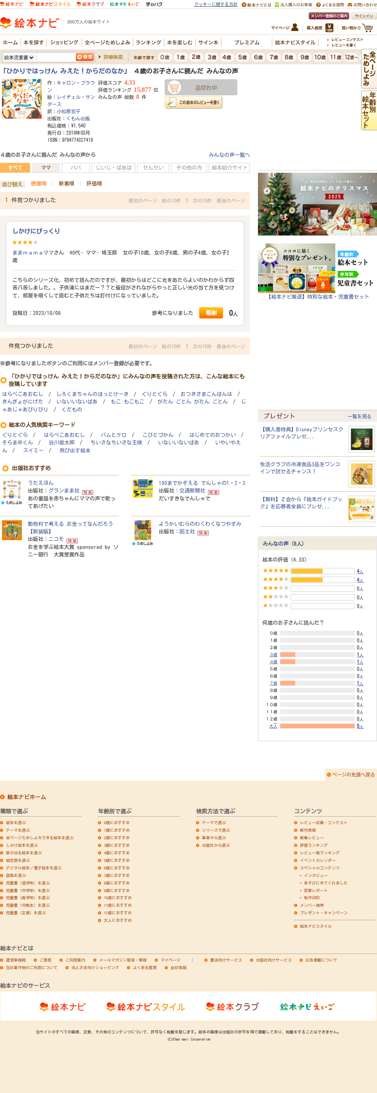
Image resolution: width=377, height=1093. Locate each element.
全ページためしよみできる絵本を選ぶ (39, 838)
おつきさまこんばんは (206, 394)
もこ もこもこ (127, 401)
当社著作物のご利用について (32, 967)
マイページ (171, 960)
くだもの (72, 409)
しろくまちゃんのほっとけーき (92, 394)
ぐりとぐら (154, 394)
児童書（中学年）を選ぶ (28, 890)
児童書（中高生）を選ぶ (28, 905)
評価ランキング (314, 845)
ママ (46, 167)
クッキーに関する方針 (216, 4)
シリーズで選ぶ (216, 830)
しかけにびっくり (36, 231)
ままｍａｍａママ (33, 252)
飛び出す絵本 (75, 450)
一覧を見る (359, 416)
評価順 (94, 183)
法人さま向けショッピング (95, 967)
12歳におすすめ (118, 913)
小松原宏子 (69, 111)
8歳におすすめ (117, 883)
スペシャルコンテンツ (320, 868)
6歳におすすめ (117, 868)
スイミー (33, 450)
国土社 (187, 531)
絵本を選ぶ (16, 823)
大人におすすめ (118, 920)
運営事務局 (16, 960)
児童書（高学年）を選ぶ (28, 898)
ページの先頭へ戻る (353, 774)
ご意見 (46, 960)
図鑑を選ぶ (16, 875)
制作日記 (312, 898)
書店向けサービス (226, 960)
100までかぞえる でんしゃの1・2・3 (202, 483)
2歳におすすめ (117, 838)
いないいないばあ (77, 401)
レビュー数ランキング (320, 853)
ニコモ (56, 539)
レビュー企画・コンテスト (324, 823)
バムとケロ (114, 435)
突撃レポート (316, 890)
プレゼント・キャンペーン (324, 913)
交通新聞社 (192, 490)
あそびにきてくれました (326, 883)
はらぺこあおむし (22, 394)
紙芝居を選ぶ (18, 860)
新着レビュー (312, 838)
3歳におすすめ (117, 845)
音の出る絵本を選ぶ (24, 853)
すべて (15, 167)
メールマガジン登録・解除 (123, 960)
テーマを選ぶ (18, 830)
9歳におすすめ (117, 890)
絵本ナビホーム (26, 797)
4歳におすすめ (117, 853)
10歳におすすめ (118, 898)
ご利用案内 (75, 960)
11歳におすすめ (118, 905)
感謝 (211, 313)
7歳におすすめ (117, 875)
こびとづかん (157, 435)
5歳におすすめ (117, 860)
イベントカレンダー (318, 860)
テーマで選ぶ (214, 823)
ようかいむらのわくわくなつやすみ (200, 524)
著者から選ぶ (214, 838)
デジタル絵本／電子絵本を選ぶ (34, 868)
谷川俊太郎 (62, 442)
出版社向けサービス (274, 960)
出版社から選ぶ (216, 845)
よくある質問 (145, 967)
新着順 (66, 183)
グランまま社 (63, 490)
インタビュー (316, 875)
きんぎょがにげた (22, 401)
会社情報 (179, 967)
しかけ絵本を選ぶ (22, 845)
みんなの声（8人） (285, 543)
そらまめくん (17, 442)
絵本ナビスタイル (316, 926)
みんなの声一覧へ (229, 155)
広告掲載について (321, 960)
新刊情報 (308, 830)
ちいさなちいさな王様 (116, 442)
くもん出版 (78, 118)
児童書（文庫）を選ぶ (26, 913)
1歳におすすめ (117, 830)
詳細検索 (113, 56)
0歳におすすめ (117, 823)
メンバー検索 (312, 905)
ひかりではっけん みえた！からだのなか (65, 71)
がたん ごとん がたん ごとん (193, 401)
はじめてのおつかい (212, 435)
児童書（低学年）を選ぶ (28, 883)
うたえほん (41, 483)
